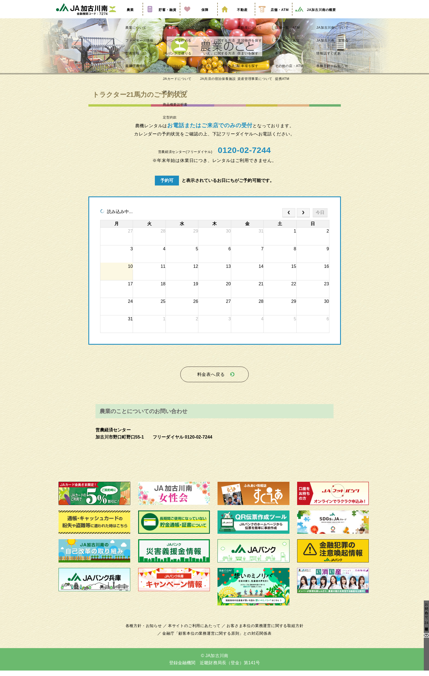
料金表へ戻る (211, 381)
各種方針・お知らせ (146, 631)
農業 (124, 17)
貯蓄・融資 (161, 17)
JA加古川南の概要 (315, 17)
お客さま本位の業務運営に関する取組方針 (263, 631)
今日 (320, 221)
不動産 (236, 17)
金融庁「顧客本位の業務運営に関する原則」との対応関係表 (217, 639)
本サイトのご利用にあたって (195, 631)
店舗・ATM (273, 17)
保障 (198, 17)
